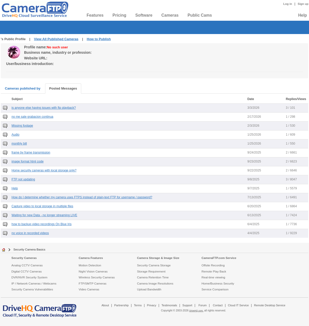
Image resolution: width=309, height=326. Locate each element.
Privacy (151, 305)
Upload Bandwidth (149, 289)
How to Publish (99, 39)
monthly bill (19, 143)
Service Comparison (215, 289)
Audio (15, 134)
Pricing (119, 15)
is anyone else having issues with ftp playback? (44, 108)
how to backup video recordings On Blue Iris (41, 224)
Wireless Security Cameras (97, 277)
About (105, 305)
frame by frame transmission (31, 152)
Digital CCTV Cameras (27, 271)
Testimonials (169, 305)
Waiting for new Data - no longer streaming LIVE (44, 215)
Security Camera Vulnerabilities (32, 289)
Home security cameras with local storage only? (44, 170)
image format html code (28, 161)
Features (95, 15)
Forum (203, 305)
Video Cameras (89, 289)
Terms (138, 305)
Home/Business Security (218, 283)
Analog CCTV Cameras (27, 265)
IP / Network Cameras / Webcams (34, 283)
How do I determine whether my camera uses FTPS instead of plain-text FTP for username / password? (82, 197)
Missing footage (22, 125)
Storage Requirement (151, 271)
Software (143, 15)
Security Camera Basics (29, 249)
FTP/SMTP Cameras (92, 283)
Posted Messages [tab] (63, 88)
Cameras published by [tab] (22, 88)
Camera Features (91, 257)
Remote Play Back (214, 271)
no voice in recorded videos (30, 233)
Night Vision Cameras (93, 271)
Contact (218, 305)
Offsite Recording (213, 265)
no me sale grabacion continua (32, 116)
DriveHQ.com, (196, 310)
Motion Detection (90, 265)
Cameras (170, 15)
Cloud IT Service (238, 305)
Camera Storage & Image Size (158, 257)
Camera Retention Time (153, 277)
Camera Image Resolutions (155, 283)
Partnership (121, 305)
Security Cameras (24, 257)
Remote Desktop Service (269, 305)
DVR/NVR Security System (29, 277)
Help (302, 15)
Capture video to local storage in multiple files (42, 206)
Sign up (303, 3)
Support (187, 305)
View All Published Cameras (56, 39)
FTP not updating (23, 179)
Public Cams (200, 15)
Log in (287, 3)
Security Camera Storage (154, 265)
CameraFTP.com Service (219, 257)
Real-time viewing (213, 277)
